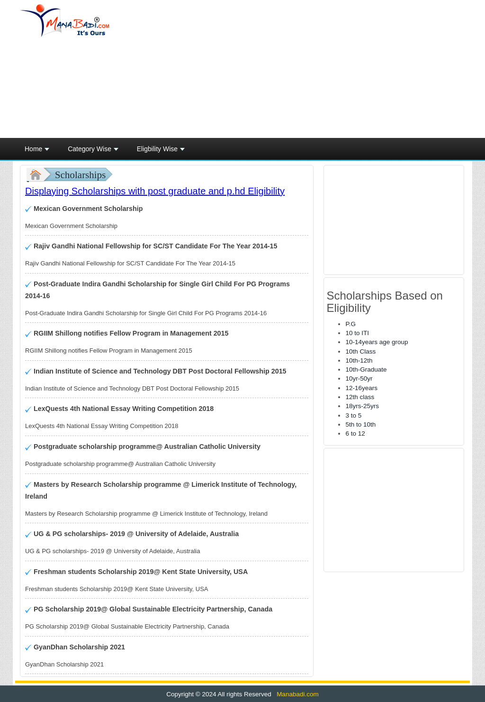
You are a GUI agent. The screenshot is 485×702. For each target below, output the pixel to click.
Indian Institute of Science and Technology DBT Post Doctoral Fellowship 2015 (159, 371)
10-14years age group (376, 342)
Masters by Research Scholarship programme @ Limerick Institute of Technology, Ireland (160, 490)
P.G (350, 324)
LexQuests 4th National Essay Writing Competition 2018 (123, 408)
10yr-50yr (358, 378)
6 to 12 (355, 433)
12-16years (361, 388)
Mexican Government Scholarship (87, 208)
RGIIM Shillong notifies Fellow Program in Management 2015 (130, 333)
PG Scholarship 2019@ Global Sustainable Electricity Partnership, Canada (152, 609)
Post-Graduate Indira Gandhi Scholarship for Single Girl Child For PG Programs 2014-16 (157, 290)
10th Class (360, 351)
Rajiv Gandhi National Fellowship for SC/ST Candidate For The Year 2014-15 (155, 246)
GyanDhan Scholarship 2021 (78, 647)
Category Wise (93, 151)
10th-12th (358, 360)
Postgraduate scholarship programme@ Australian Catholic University (146, 446)
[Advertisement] (318, 69)
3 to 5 (353, 415)
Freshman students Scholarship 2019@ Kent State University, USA (140, 571)
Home (37, 151)
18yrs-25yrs (362, 406)
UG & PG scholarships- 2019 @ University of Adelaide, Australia (135, 534)
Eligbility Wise (161, 151)
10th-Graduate (365, 369)
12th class (359, 397)
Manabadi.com (296, 694)
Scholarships (80, 175)
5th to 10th (360, 424)
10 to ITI (357, 333)
